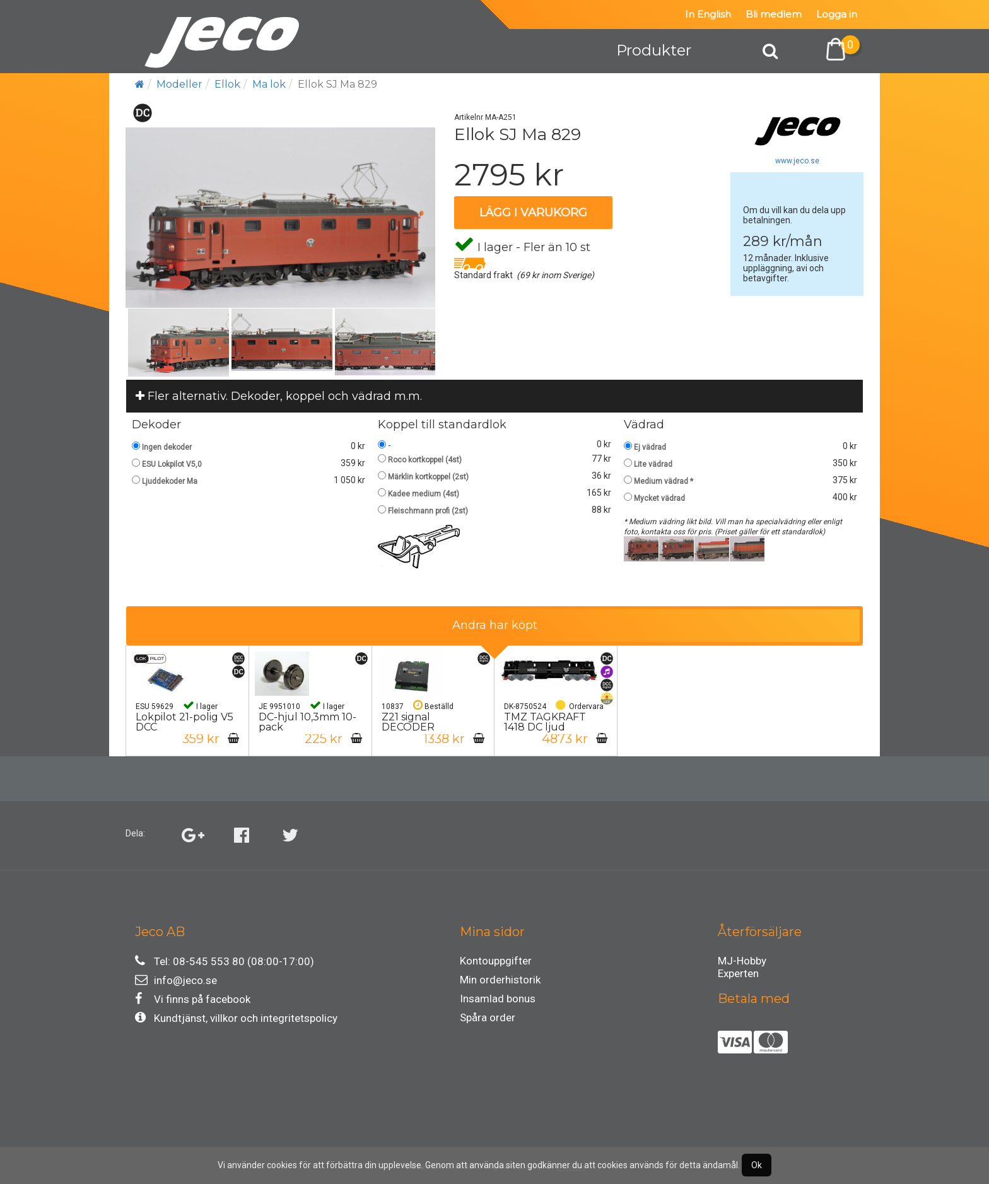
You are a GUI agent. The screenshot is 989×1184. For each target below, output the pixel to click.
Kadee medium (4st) (423, 493)
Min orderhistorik (500, 979)
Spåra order (487, 1017)
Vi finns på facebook (192, 998)
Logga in (836, 14)
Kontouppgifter (496, 960)
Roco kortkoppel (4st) (425, 459)
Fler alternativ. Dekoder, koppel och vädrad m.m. (279, 396)
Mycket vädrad (659, 498)
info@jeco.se (176, 980)
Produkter (653, 50)
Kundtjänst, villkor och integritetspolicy (236, 1017)
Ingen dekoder (167, 447)
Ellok (227, 84)
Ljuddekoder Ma (169, 481)
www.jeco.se (797, 160)
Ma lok (269, 84)
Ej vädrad (650, 447)
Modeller (179, 84)
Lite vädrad (653, 464)
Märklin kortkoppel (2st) (428, 476)
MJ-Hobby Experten (742, 962)
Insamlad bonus (497, 998)
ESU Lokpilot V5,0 (172, 464)
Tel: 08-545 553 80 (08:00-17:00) (224, 961)
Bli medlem (774, 14)
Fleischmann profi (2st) (428, 511)
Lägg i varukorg (533, 213)
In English (708, 14)
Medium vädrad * (663, 481)
